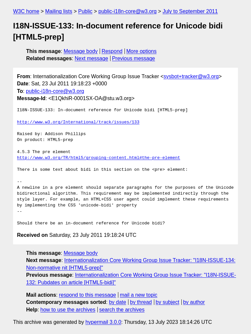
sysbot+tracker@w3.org (191, 76)
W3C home (26, 11)
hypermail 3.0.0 (103, 322)
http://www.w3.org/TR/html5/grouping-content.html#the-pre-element (98, 158)
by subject (167, 302)
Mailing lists (58, 11)
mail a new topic (139, 295)
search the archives (122, 309)
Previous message (133, 58)
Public (85, 11)
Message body (81, 51)
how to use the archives (68, 309)
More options (141, 51)
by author (194, 302)
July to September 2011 (190, 11)
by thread (141, 302)
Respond (112, 51)
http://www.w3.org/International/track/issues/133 (78, 122)
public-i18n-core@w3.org (127, 11)
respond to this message (87, 295)
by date (117, 302)
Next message (91, 58)
